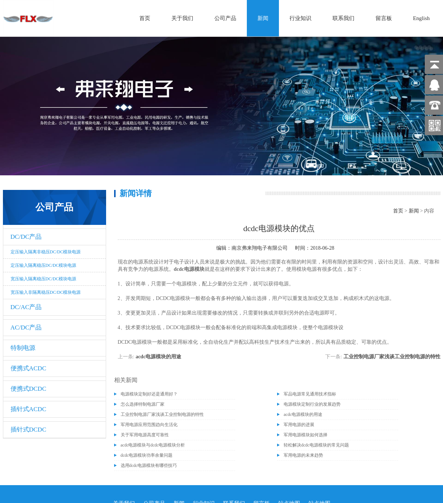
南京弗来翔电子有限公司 (260, 248)
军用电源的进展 (299, 424)
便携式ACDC (28, 368)
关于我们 (182, 18)
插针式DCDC (28, 429)
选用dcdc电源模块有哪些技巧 (149, 465)
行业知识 (300, 18)
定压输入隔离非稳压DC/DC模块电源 (46, 251)
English (421, 18)
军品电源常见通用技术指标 (310, 394)
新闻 (262, 18)
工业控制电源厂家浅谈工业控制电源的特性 (391, 356)
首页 (144, 18)
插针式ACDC (28, 409)
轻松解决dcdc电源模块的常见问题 (316, 445)
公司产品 (225, 18)
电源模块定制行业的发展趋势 (312, 404)
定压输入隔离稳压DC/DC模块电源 (44, 265)
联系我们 (343, 18)
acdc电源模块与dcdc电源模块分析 (153, 445)
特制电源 (23, 347)
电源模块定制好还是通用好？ (149, 394)
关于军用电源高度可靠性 (145, 434)
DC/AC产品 (26, 307)
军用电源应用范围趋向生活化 (149, 424)
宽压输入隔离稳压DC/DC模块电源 (44, 278)
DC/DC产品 (26, 236)
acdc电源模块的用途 (158, 356)
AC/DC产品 (26, 327)
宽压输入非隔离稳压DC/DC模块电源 (46, 292)
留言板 (384, 18)
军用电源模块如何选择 (305, 434)
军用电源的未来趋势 (303, 455)
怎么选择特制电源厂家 (142, 404)
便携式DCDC (28, 388)
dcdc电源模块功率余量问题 (147, 455)
